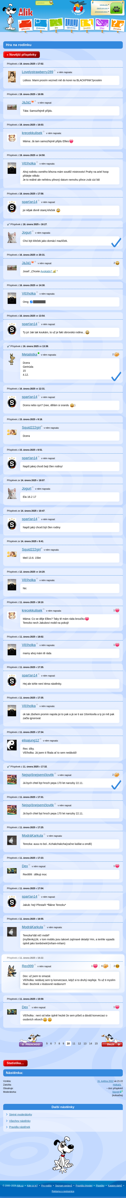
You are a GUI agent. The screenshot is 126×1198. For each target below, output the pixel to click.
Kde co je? (32, 1187)
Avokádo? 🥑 (48, 272)
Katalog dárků (115, 1187)
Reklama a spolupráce (63, 1193)
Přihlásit (116, 11)
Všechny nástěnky (20, 1122)
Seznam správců (63, 1187)
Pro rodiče (46, 1187)
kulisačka (117, 1097)
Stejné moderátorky (20, 1116)
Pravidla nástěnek (19, 1128)
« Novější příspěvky (23, 55)
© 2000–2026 (13, 1187)
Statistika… (16, 1064)
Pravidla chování (84, 1187)
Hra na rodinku (18, 45)
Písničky (100, 1187)
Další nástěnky (63, 1108)
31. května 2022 (105, 1082)
